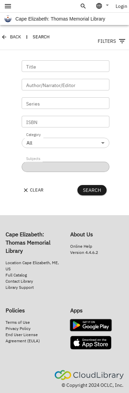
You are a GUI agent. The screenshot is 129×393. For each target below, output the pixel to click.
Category (33, 135)
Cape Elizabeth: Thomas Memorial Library (55, 19)
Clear (33, 190)
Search (92, 190)
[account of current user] (8, 6)
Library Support (20, 287)
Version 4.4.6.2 (84, 252)
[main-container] (64, 107)
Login (121, 6)
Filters (112, 41)
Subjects (33, 159)
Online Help (81, 246)
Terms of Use (18, 322)
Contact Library (19, 281)
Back (11, 37)
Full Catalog (16, 275)
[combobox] (102, 6)
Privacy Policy (18, 328)
